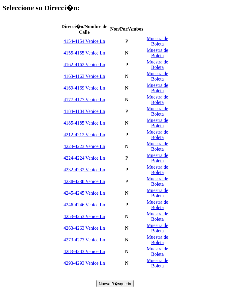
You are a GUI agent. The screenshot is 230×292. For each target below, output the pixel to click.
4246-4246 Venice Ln (84, 204)
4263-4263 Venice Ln (84, 228)
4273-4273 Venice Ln (84, 239)
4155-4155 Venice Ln (84, 52)
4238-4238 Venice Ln (84, 181)
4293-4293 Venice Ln (84, 263)
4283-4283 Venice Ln (84, 251)
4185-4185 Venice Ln (84, 122)
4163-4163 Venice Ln (84, 76)
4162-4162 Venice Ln (84, 64)
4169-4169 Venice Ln (84, 87)
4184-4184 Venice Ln (84, 111)
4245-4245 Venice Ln (84, 193)
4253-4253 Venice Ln (84, 216)
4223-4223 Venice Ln (84, 146)
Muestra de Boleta (157, 41)
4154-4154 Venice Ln (84, 41)
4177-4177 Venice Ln (84, 99)
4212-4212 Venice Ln (84, 134)
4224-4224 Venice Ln (84, 158)
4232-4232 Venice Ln (84, 169)
